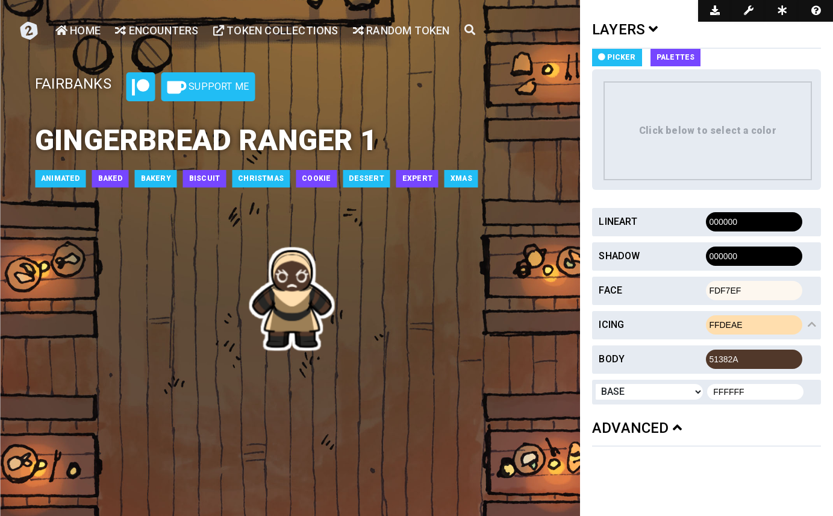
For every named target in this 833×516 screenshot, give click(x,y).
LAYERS (625, 29)
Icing (611, 324)
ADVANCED (637, 428)
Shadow (619, 256)
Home (78, 30)
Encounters (156, 30)
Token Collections (276, 30)
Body (612, 359)
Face (610, 290)
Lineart (618, 221)
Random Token (401, 30)
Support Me (208, 87)
